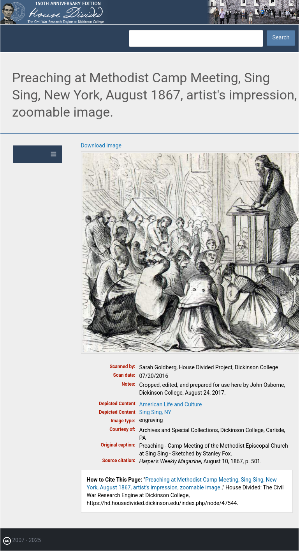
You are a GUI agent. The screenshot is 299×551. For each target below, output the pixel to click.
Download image (101, 145)
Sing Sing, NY (155, 412)
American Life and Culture (170, 404)
